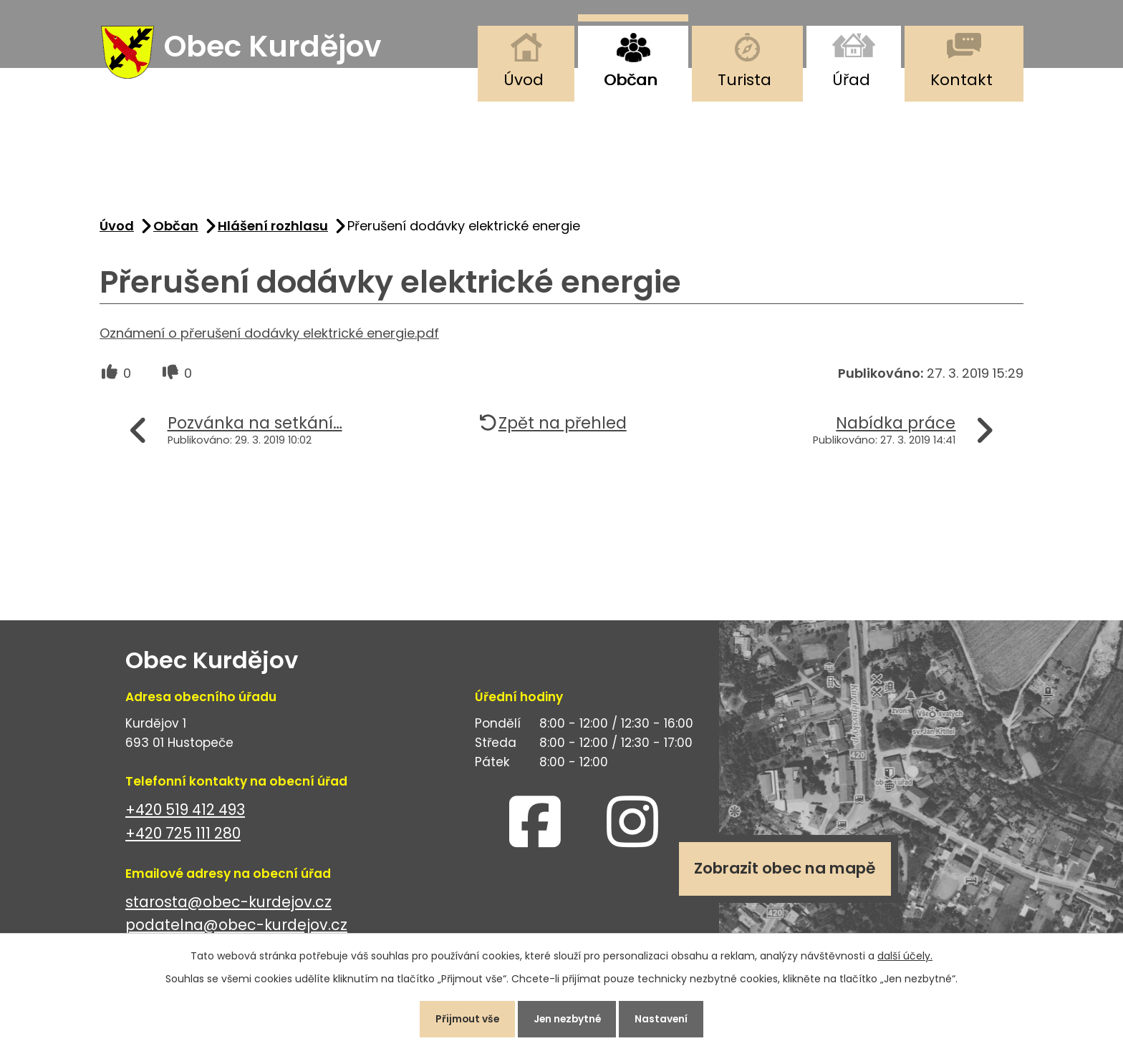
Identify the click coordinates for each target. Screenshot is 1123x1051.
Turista (744, 80)
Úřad (851, 80)
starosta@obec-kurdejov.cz (228, 904)
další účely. (904, 954)
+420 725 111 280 (183, 835)
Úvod (523, 80)
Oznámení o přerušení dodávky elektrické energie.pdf (269, 335)
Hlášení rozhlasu (273, 228)
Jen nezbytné (567, 1018)
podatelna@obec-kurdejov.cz (236, 927)
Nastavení (665, 1018)
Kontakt (961, 80)
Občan (630, 80)
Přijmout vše (463, 1018)
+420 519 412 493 (185, 811)
